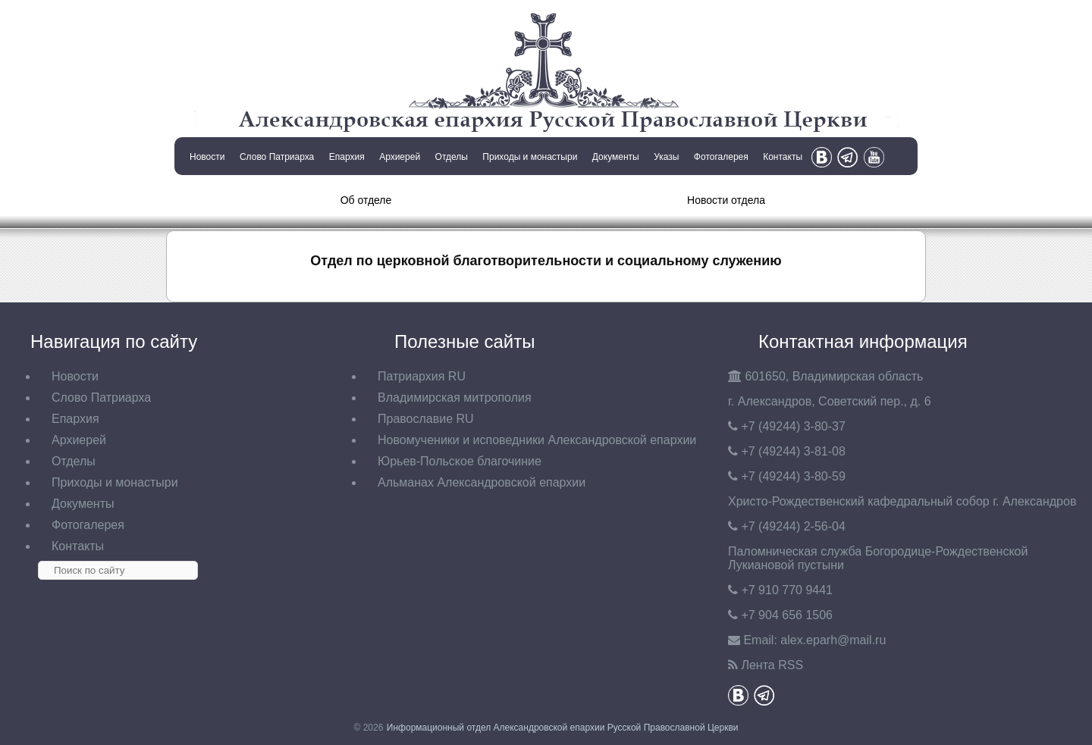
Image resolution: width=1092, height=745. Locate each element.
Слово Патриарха (277, 157)
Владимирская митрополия (455, 397)
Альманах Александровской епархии (481, 482)
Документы (615, 157)
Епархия (347, 157)
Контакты (782, 157)
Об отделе (366, 200)
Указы (666, 157)
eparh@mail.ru (833, 640)
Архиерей (399, 157)
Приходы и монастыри (529, 157)
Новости (207, 157)
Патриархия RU (422, 376)
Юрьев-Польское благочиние (459, 461)
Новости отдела (726, 200)
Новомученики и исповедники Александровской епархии (537, 440)
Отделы (451, 157)
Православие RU (426, 418)
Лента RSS (772, 665)
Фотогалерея (721, 157)
